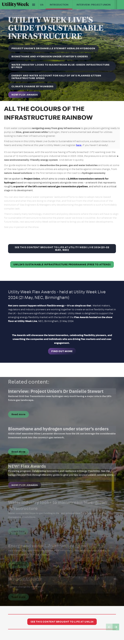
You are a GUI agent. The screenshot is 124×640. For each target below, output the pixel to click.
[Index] (33, 4)
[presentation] (62, 50)
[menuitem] (59, 4)
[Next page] (116, 627)
